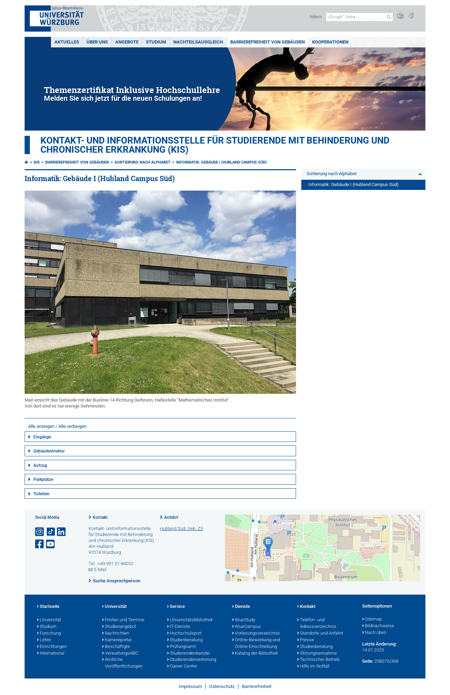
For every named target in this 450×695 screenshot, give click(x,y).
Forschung (49, 633)
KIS (37, 162)
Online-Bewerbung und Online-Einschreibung (256, 643)
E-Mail (100, 569)
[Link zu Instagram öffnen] (40, 532)
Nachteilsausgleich (198, 42)
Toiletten (41, 493)
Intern (316, 16)
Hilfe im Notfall (313, 666)
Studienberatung (184, 640)
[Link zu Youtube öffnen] (51, 544)
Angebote (127, 42)
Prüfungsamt (181, 647)
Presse (305, 640)
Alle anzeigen (41, 426)
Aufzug (40, 465)
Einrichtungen (52, 647)
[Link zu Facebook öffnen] (40, 544)
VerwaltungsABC (120, 653)
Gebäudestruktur (49, 451)
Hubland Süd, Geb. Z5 (181, 528)
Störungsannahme (317, 653)
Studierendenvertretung (191, 660)
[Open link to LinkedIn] (62, 532)
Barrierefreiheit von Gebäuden (267, 42)
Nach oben (374, 633)
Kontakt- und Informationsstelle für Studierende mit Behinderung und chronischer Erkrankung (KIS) (215, 145)
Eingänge (42, 437)
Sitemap (372, 619)
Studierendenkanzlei (188, 653)
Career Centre (182, 666)
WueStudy (243, 620)
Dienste (241, 607)
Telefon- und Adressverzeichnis (316, 623)
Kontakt (100, 517)
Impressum (190, 686)
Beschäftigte (116, 647)
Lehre (44, 640)
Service (176, 607)
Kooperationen (330, 42)
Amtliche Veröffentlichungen (122, 663)
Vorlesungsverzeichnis (256, 633)
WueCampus (246, 627)
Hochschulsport (184, 633)
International (50, 653)
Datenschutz (221, 686)
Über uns (97, 42)
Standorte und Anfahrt (320, 633)
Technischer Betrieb (318, 660)
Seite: (367, 661)
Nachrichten (115, 633)
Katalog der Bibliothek (255, 653)
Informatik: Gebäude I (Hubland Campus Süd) (221, 162)
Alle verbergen (72, 426)
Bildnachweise (378, 626)
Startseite (48, 607)
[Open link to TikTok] (51, 532)
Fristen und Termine (123, 620)
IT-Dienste (178, 627)
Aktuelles (66, 42)
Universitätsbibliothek (190, 620)
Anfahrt (171, 517)
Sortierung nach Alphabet (143, 162)
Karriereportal (116, 640)
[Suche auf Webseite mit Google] (359, 17)
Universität (49, 620)
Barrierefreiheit (256, 686)
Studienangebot (119, 627)
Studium (156, 42)
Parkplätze (43, 479)
